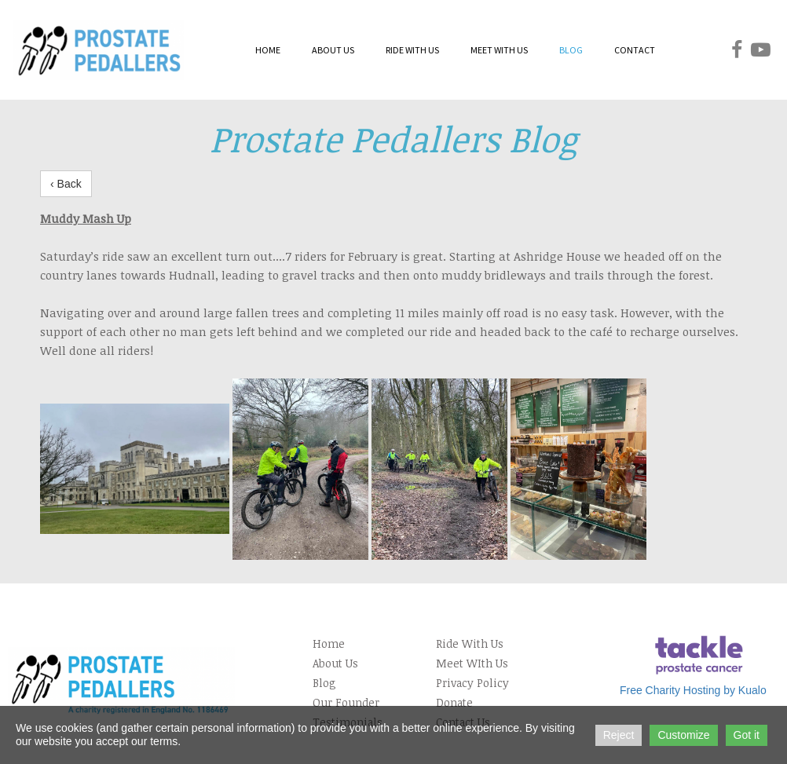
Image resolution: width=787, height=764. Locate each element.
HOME (267, 50)
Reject (619, 735)
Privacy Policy (472, 682)
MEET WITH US (499, 50)
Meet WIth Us (472, 663)
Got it (747, 735)
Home (329, 643)
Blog (324, 682)
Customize (683, 735)
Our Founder (346, 702)
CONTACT (634, 50)
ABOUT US (333, 50)
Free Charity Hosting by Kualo (693, 690)
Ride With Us (469, 643)
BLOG (571, 50)
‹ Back (66, 183)
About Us (335, 663)
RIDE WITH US (412, 50)
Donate (454, 702)
